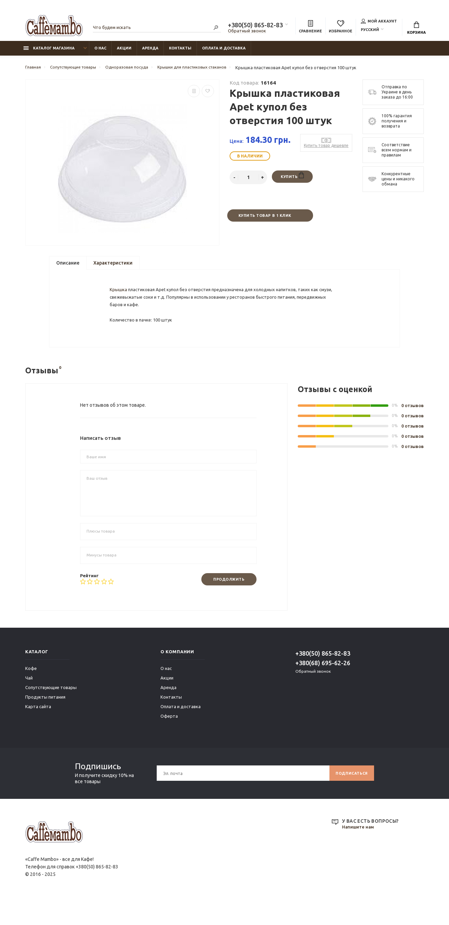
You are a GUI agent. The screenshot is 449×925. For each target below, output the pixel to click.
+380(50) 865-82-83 (255, 26)
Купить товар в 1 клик (264, 219)
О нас (100, 51)
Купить (292, 179)
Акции (124, 51)
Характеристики (113, 267)
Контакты (180, 51)
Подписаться (349, 797)
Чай (29, 701)
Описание (67, 267)
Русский (370, 30)
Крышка (119, 302)
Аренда (150, 51)
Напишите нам (359, 851)
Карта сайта (38, 730)
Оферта (169, 739)
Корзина (416, 29)
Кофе (31, 692)
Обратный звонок (247, 31)
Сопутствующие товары (51, 711)
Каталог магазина (49, 51)
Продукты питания (45, 720)
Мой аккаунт (379, 21)
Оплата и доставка (224, 51)
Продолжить (225, 603)
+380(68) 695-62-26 (322, 686)
